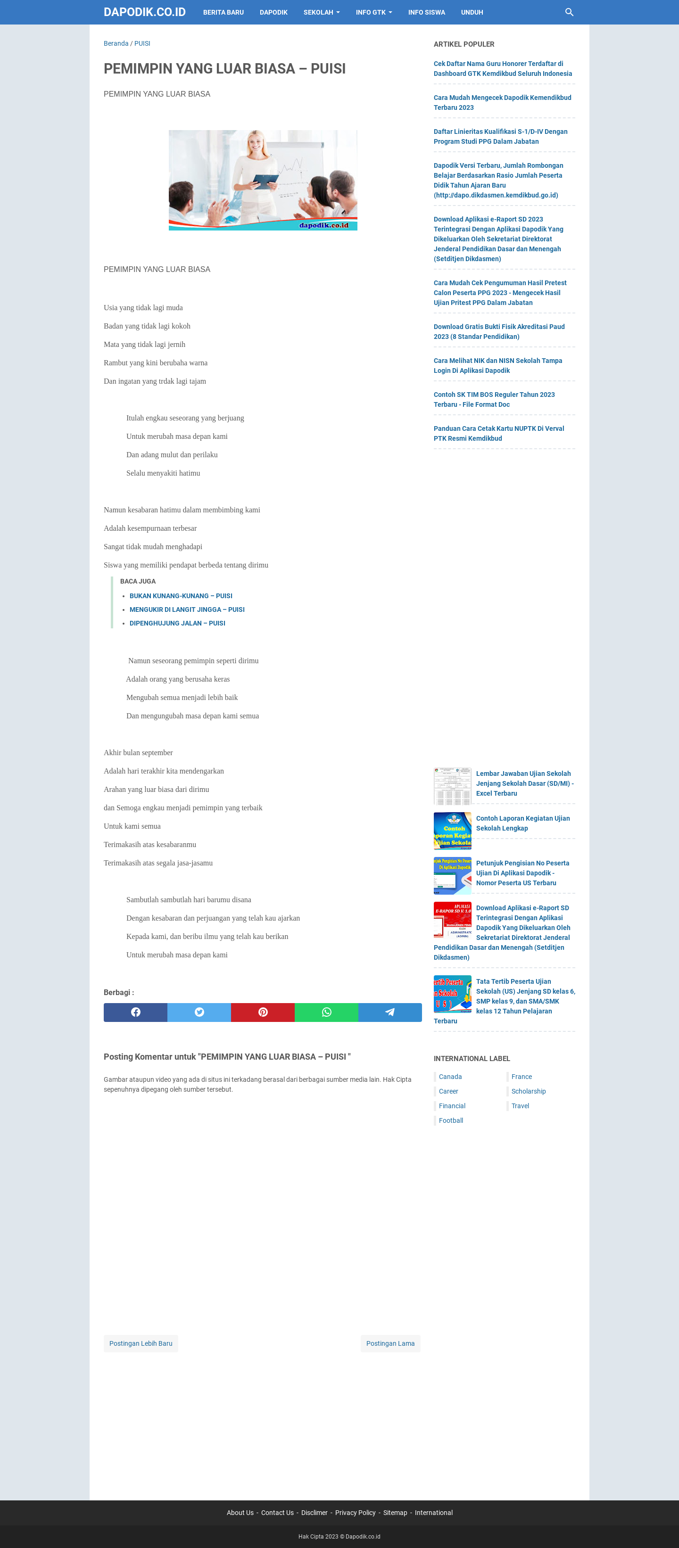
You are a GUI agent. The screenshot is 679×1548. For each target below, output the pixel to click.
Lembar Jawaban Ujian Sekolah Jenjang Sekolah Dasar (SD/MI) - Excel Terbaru (525, 783)
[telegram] (390, 1012)
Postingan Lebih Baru (141, 1343)
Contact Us (277, 1512)
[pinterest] (263, 1012)
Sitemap (395, 1512)
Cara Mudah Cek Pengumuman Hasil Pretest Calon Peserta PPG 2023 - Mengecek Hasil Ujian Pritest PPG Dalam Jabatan (500, 292)
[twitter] (199, 1012)
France (522, 1076)
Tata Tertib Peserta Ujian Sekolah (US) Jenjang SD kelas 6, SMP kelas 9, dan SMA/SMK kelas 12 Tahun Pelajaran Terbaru (504, 1001)
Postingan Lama (390, 1343)
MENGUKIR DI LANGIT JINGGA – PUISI (187, 609)
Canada (450, 1076)
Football (451, 1120)
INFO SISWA (426, 12)
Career (448, 1091)
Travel (520, 1106)
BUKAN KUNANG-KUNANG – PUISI (181, 596)
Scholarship (529, 1091)
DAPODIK (274, 12)
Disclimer (314, 1512)
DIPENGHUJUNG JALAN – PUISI (177, 623)
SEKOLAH (318, 12)
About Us (240, 1512)
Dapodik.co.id (145, 12)
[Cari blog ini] (569, 12)
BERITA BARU (223, 12)
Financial (452, 1106)
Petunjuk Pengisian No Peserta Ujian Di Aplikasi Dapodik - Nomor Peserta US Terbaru (523, 873)
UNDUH (472, 12)
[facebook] (135, 1012)
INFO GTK (371, 12)
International (434, 1512)
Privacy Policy (355, 1512)
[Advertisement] (263, 1420)
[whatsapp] (326, 1012)
